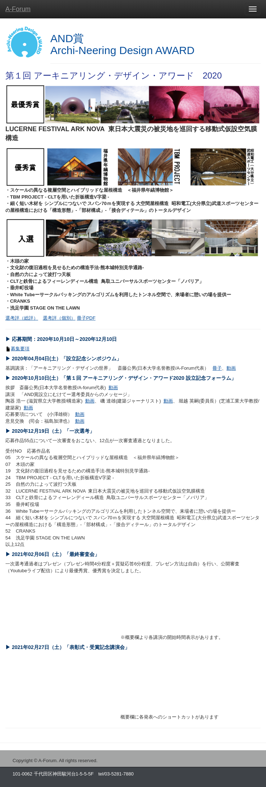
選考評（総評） (21, 318)
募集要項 (20, 348)
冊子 (217, 368)
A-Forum (18, 9)
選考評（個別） (59, 318)
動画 (231, 368)
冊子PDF (86, 318)
